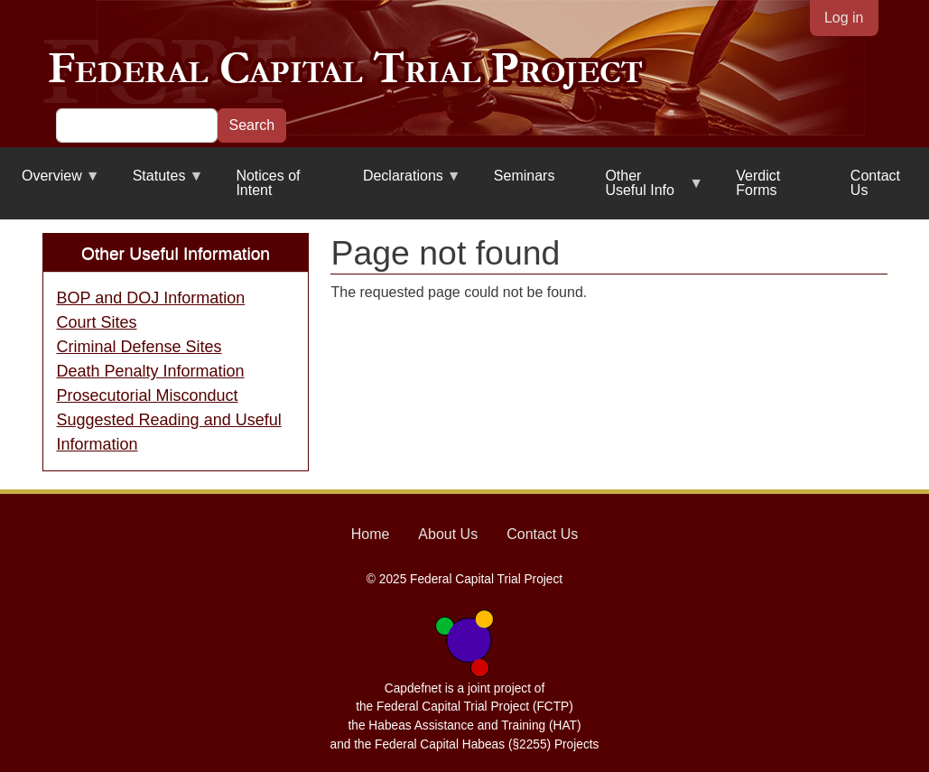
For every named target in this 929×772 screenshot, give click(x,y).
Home (370, 534)
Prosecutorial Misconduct (147, 395)
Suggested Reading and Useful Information (169, 432)
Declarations (401, 183)
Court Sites (97, 322)
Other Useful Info (643, 190)
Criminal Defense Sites (139, 347)
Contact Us (875, 183)
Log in (844, 17)
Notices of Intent (268, 183)
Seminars (524, 175)
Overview (50, 183)
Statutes (157, 183)
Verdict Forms (758, 183)
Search (252, 125)
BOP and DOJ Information (151, 298)
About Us (448, 534)
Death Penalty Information (151, 371)
